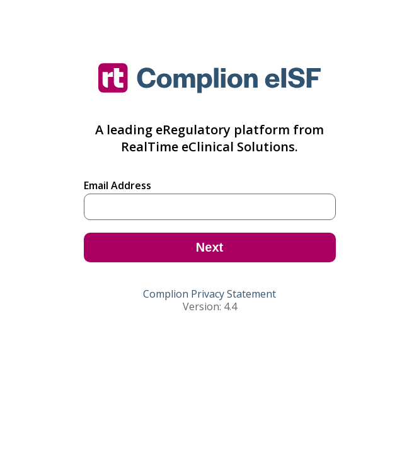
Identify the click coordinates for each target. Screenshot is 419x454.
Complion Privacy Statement (209, 294)
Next (209, 247)
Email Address (117, 185)
